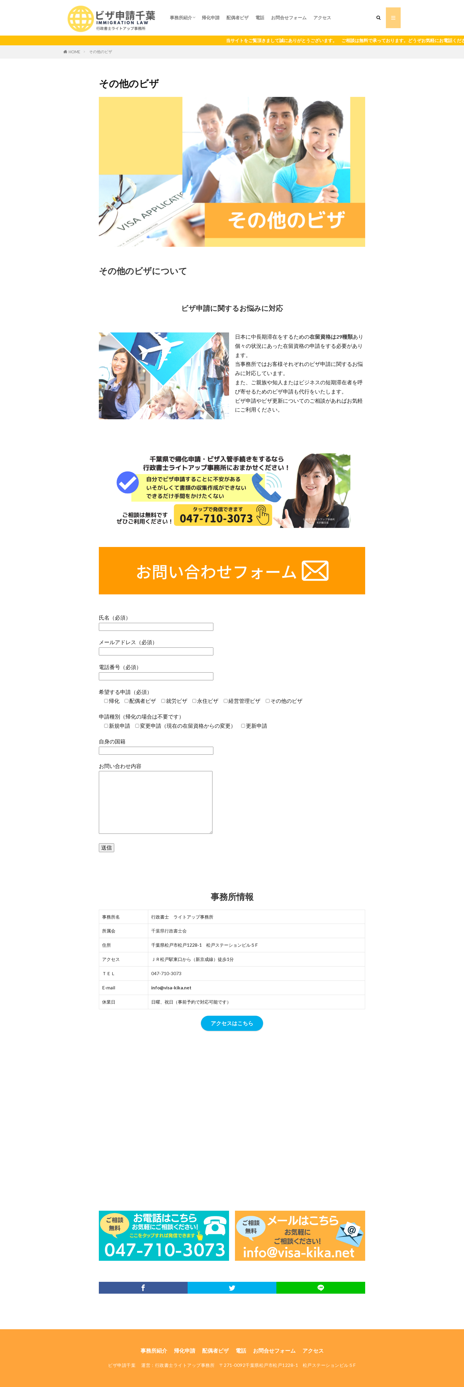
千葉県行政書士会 (169, 930)
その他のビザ (100, 51)
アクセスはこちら (232, 1023)
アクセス (322, 17)
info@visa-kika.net (171, 987)
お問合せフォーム (289, 17)
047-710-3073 (166, 973)
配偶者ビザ (237, 17)
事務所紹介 (181, 17)
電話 (259, 17)
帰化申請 (211, 17)
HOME (74, 52)
